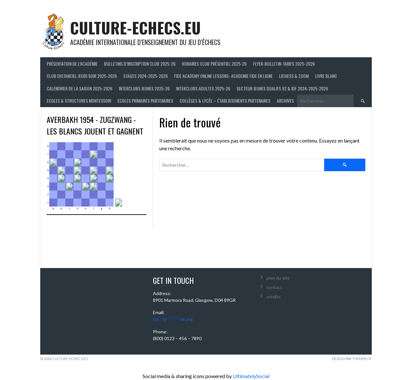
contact (274, 287)
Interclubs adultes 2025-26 (203, 88)
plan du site (278, 278)
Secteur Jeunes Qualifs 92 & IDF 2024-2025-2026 (282, 88)
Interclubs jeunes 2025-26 (144, 88)
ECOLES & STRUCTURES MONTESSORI (79, 100)
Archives (285, 100)
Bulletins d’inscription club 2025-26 (139, 63)
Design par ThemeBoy (352, 359)
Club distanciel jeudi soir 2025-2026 (82, 75)
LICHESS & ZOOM (294, 75)
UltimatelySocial (251, 376)
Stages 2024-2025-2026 (145, 75)
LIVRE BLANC (326, 75)
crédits (274, 296)
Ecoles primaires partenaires (145, 100)
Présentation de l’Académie (72, 63)
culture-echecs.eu (135, 27)
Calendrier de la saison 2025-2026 (79, 88)
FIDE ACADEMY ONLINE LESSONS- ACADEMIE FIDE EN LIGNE (223, 75)
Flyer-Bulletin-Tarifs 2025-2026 (284, 63)
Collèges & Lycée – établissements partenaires (225, 100)
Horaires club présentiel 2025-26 (214, 63)
